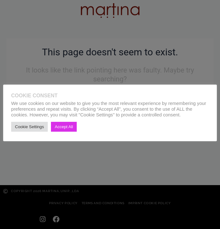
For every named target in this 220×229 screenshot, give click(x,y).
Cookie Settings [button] (29, 126)
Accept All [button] (64, 126)
